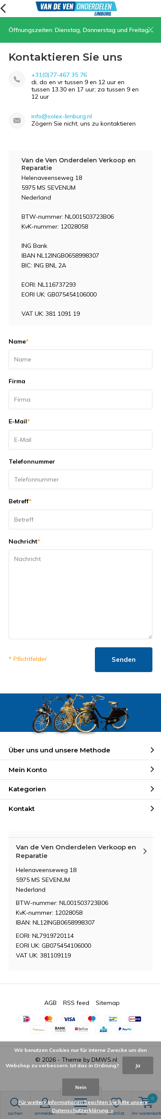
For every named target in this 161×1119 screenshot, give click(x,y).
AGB (50, 1003)
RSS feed (76, 1003)
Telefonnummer (32, 461)
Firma (17, 381)
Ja (137, 1065)
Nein (80, 1087)
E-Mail (19, 421)
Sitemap (108, 1003)
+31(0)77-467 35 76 (59, 75)
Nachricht (24, 541)
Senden (124, 659)
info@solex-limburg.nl (61, 116)
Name (19, 341)
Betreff (20, 501)
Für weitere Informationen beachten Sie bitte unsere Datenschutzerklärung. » (83, 1106)
